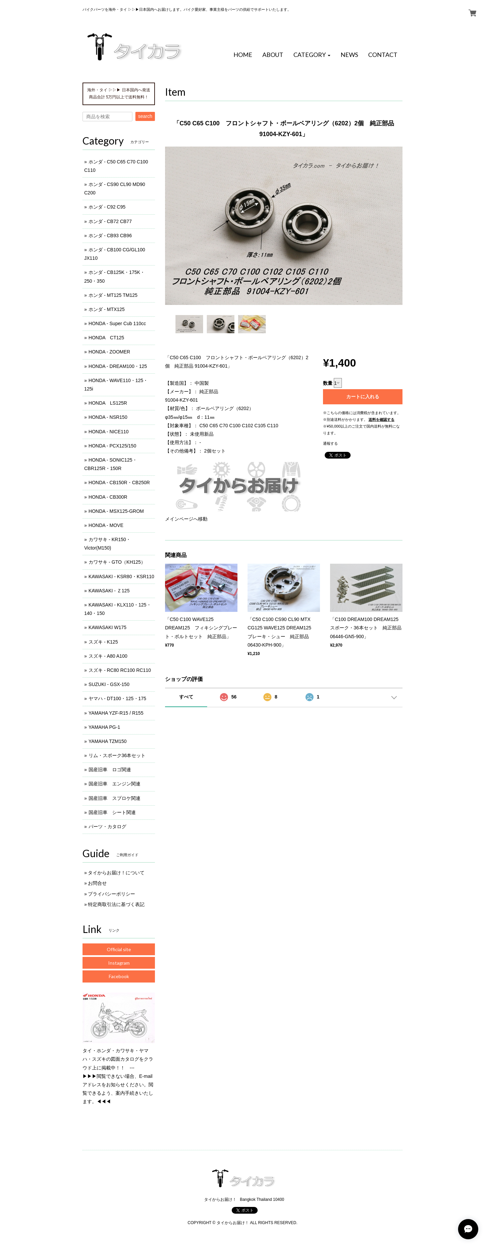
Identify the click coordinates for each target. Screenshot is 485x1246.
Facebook (119, 976)
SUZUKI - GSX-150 (109, 684)
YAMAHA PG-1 (104, 727)
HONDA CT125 (106, 337)
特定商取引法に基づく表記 (116, 904)
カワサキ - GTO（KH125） (117, 562)
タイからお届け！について (116, 872)
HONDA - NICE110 (109, 431)
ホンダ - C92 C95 (107, 207)
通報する (330, 443)
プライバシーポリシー (111, 894)
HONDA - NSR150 (108, 417)
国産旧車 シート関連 (112, 812)
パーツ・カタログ (107, 826)
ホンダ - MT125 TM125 (113, 295)
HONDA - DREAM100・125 (118, 366)
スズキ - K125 (103, 642)
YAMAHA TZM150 (108, 741)
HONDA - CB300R (108, 497)
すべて (186, 696)
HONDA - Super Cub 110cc (117, 323)
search (145, 116)
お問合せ (97, 883)
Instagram (119, 963)
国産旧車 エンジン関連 (114, 783)
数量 (327, 383)
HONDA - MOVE (106, 525)
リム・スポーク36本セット (117, 755)
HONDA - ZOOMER (109, 351)
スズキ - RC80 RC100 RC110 (120, 670)
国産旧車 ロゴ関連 (110, 769)
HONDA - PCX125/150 (112, 445)
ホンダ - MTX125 (107, 309)
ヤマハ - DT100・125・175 (117, 698)
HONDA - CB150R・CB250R (119, 482)
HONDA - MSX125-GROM (116, 511)
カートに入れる (362, 396)
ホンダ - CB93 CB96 (110, 235)
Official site (119, 949)
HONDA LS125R (108, 403)
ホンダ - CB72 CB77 (110, 221)
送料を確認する (381, 419)
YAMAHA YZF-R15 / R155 (116, 713)
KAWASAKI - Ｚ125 (109, 590)
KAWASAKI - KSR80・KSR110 (121, 576)
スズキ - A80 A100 (108, 656)
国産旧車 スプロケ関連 (114, 798)
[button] (311, 55)
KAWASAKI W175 (108, 627)
